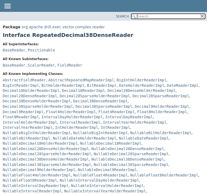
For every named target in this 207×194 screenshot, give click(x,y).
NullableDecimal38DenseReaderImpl (127, 159)
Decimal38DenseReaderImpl (100, 101)
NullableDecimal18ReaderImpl (111, 143)
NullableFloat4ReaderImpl (100, 175)
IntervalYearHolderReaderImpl (135, 122)
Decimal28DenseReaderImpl (30, 96)
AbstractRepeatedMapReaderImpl (81, 80)
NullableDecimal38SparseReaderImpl (131, 164)
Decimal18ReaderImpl (83, 90)
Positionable (41, 50)
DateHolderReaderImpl (141, 85)
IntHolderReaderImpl (76, 127)
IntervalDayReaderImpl (129, 117)
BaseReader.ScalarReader (29, 65)
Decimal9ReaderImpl (23, 112)
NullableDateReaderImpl (144, 138)
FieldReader (69, 65)
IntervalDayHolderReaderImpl (72, 117)
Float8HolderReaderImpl (162, 112)
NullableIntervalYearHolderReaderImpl (105, 191)
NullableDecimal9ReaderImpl (107, 170)
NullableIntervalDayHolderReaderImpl (99, 180)
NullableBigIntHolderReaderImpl (37, 133)
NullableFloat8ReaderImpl (30, 180)
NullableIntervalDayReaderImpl (35, 185)
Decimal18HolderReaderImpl (31, 90)
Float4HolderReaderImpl (71, 112)
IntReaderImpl (115, 127)
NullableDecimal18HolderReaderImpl (40, 143)
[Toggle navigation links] (7, 6)
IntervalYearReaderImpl (28, 127)
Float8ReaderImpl (21, 117)
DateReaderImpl (183, 85)
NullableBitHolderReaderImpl (161, 133)
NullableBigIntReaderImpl (100, 133)
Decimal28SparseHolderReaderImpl (95, 96)
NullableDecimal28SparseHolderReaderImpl (47, 154)
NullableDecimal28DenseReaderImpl (127, 149)
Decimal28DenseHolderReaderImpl (142, 90)
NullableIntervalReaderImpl (32, 191)
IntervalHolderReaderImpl (30, 122)
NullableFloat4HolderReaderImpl (37, 175)
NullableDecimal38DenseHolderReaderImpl (46, 159)
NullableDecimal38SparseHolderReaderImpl (47, 164)
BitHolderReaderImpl (63, 85)
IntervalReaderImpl (80, 122)
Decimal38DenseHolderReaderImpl (37, 101)
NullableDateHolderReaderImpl (84, 138)
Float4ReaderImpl (116, 112)
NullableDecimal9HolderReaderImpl (39, 170)
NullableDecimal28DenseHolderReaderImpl (46, 149)
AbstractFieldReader (24, 80)
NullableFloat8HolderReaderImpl (164, 175)
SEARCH (122, 16)
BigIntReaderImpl (21, 85)
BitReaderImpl (102, 85)
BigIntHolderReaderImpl (141, 80)
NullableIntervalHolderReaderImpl (107, 185)
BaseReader (14, 50)
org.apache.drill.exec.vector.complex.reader (63, 27)
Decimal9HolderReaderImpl (162, 106)
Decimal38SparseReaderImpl (103, 106)
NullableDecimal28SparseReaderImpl (131, 154)
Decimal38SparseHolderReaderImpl (38, 106)
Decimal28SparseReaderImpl (160, 96)
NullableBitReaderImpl (26, 138)
